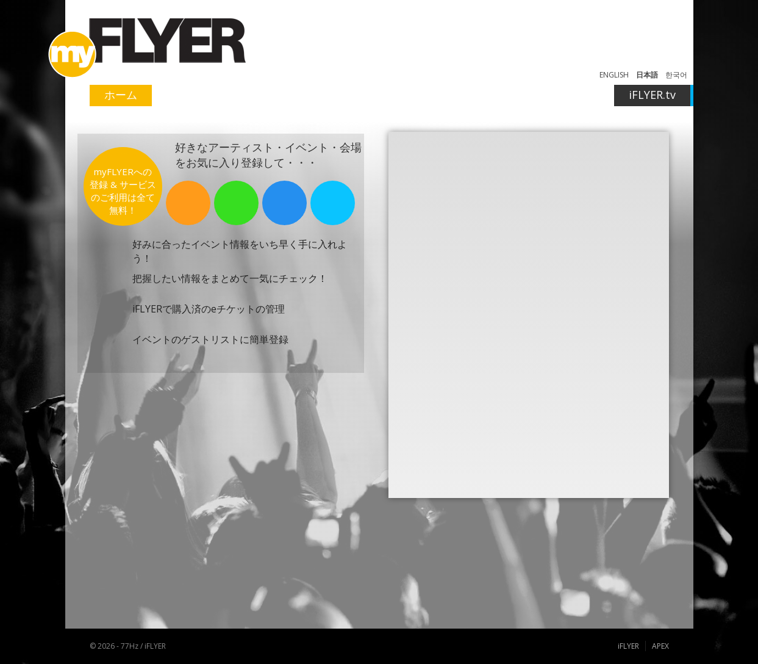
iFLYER (628, 646)
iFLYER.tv (652, 94)
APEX (660, 646)
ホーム (120, 94)
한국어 (676, 75)
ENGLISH (614, 75)
